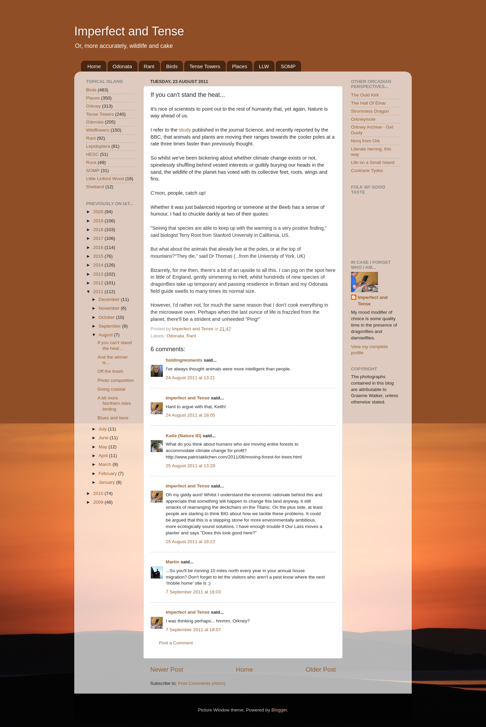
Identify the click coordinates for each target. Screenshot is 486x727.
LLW (264, 66)
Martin (173, 561)
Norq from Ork (365, 140)
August (106, 334)
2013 (99, 274)
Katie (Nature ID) (183, 435)
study (185, 130)
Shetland (95, 186)
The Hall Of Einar (368, 103)
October (107, 317)
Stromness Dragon (370, 111)
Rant (149, 66)
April (104, 455)
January (107, 482)
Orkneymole (363, 119)
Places (239, 66)
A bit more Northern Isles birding (114, 403)
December (110, 299)
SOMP (288, 66)
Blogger (279, 709)
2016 (99, 247)
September (110, 326)
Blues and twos (113, 417)
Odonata (122, 66)
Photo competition (116, 380)
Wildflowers (97, 130)
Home (94, 66)
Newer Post (166, 669)
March (105, 464)
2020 (99, 211)
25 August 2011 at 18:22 (190, 541)
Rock (91, 162)
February (108, 473)
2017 (99, 238)
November (110, 308)
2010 (99, 493)
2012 (99, 282)
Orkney (93, 106)
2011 (99, 291)
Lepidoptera (98, 146)
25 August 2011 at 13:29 (190, 465)
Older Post (321, 669)
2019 (99, 220)
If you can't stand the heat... (115, 345)
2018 (99, 229)
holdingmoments (184, 360)
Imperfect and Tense (129, 31)
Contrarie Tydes (367, 170)
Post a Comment (176, 642)
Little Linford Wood (105, 178)
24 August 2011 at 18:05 (190, 415)
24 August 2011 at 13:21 (190, 377)
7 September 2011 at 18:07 (193, 629)
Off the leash (110, 371)
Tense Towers (204, 66)
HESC (92, 154)
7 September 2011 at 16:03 (193, 591)
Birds (172, 66)
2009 (99, 502)
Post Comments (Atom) (201, 683)
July (103, 428)
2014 (99, 265)
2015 (99, 256)
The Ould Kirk (365, 94)
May (103, 446)
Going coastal (112, 389)
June (104, 437)
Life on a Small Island (373, 162)
